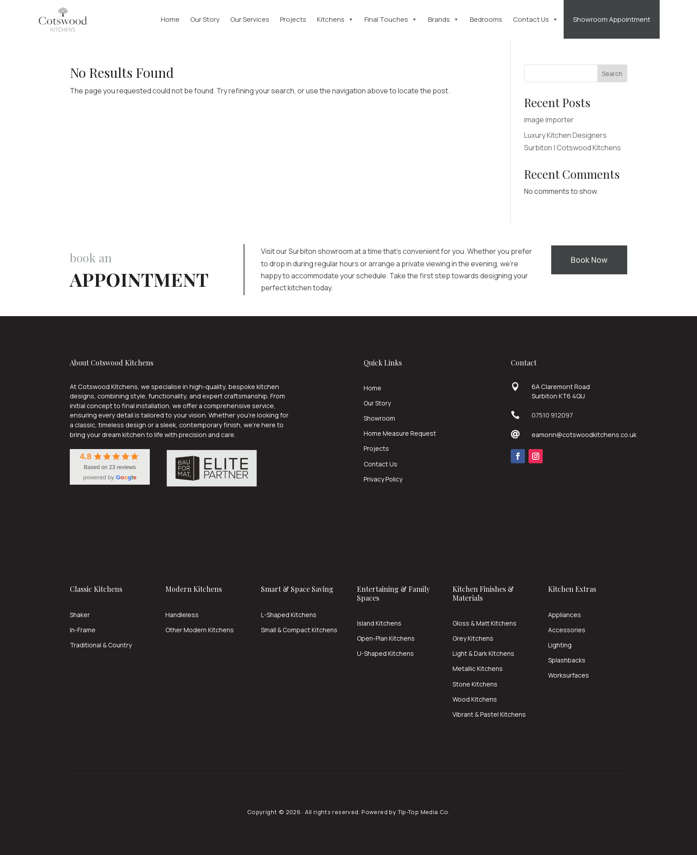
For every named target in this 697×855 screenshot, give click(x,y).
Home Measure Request (400, 433)
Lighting (560, 645)
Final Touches (391, 19)
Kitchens (335, 19)
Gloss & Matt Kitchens (485, 623)
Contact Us (535, 19)
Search (612, 73)
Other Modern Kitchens (199, 630)
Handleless (182, 614)
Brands (443, 19)
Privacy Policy (383, 479)
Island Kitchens (379, 623)
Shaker (80, 614)
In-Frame (83, 630)
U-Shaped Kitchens (385, 653)
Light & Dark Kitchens (483, 653)
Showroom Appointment (611, 19)
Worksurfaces (568, 675)
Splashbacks (566, 660)
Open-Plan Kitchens (386, 638)
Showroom (379, 418)
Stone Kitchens (475, 684)
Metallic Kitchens (478, 668)
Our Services (249, 19)
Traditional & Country (101, 645)
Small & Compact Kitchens (299, 630)
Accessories (566, 630)
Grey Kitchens (473, 638)
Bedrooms (486, 19)
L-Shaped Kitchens (288, 614)
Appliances (564, 614)
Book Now (589, 259)
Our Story (205, 19)
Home (170, 19)
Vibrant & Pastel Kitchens (489, 714)
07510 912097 (552, 415)
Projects (293, 19)
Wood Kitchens (475, 699)
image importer (549, 119)
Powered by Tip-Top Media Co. (405, 812)
